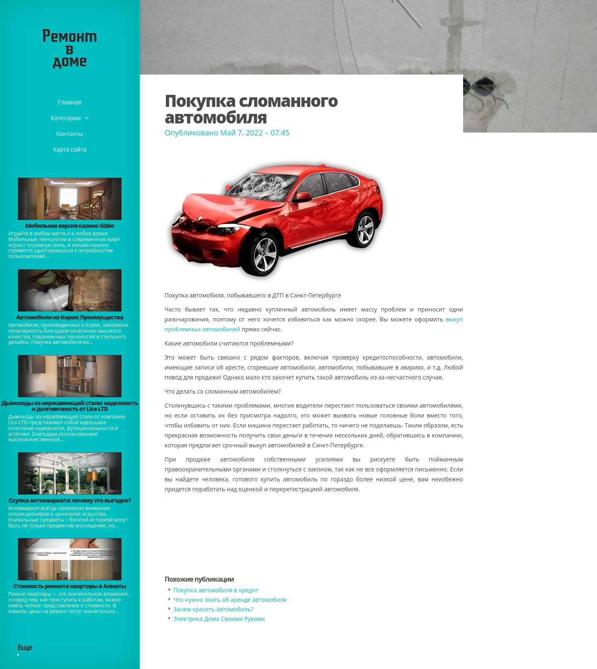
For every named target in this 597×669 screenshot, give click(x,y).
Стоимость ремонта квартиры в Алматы (69, 586)
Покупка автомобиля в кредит (215, 590)
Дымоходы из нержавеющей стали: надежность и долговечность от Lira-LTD (69, 406)
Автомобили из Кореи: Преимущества (69, 317)
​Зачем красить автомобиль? (213, 609)
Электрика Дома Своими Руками (219, 619)
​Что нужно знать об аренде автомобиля (229, 600)
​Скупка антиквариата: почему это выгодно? (69, 500)
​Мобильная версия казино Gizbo (69, 225)
